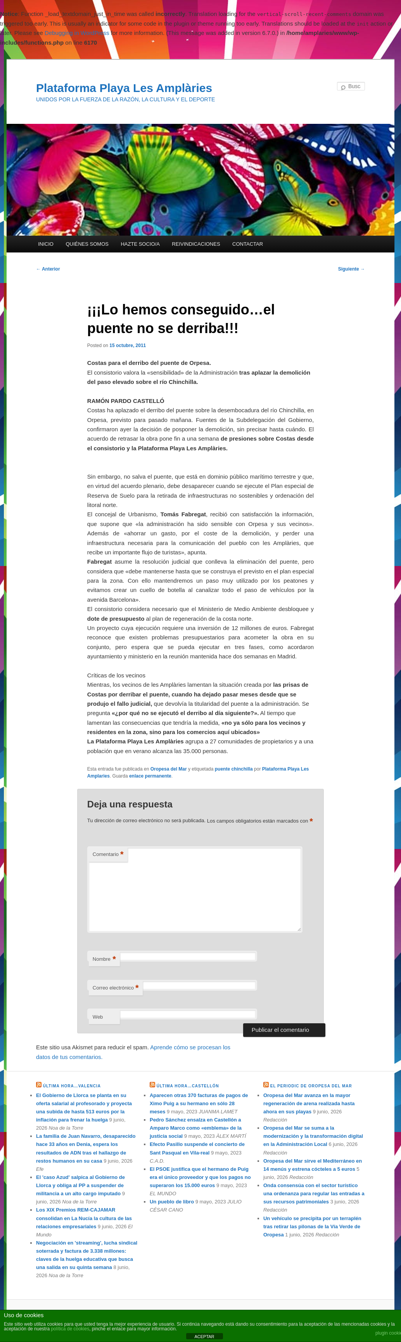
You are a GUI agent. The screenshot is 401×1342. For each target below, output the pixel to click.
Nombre (104, 959)
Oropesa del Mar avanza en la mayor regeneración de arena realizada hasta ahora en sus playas (309, 1103)
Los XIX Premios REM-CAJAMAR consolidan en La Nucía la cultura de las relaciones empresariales (84, 1218)
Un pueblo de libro (172, 1202)
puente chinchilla (234, 769)
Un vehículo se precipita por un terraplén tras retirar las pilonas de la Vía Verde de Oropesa (312, 1226)
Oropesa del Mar (168, 769)
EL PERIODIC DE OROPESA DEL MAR (311, 1086)
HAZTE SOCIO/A (140, 244)
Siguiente (351, 269)
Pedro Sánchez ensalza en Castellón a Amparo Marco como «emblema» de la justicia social (196, 1128)
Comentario (108, 854)
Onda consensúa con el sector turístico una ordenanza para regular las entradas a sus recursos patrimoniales (314, 1193)
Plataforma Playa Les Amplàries (124, 88)
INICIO (46, 244)
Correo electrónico (116, 988)
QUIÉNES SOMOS (87, 244)
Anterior (48, 269)
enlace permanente (150, 776)
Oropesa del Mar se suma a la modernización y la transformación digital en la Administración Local (313, 1136)
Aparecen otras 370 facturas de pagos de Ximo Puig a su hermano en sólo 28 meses (199, 1103)
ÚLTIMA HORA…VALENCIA (72, 1086)
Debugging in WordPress (77, 33)
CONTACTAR (247, 244)
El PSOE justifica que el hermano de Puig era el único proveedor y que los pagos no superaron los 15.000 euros (200, 1177)
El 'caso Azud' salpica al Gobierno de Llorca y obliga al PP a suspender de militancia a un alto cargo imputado (80, 1185)
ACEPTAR (204, 1336)
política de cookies (70, 1329)
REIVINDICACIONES (196, 244)
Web (98, 1017)
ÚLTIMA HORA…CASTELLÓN (188, 1086)
